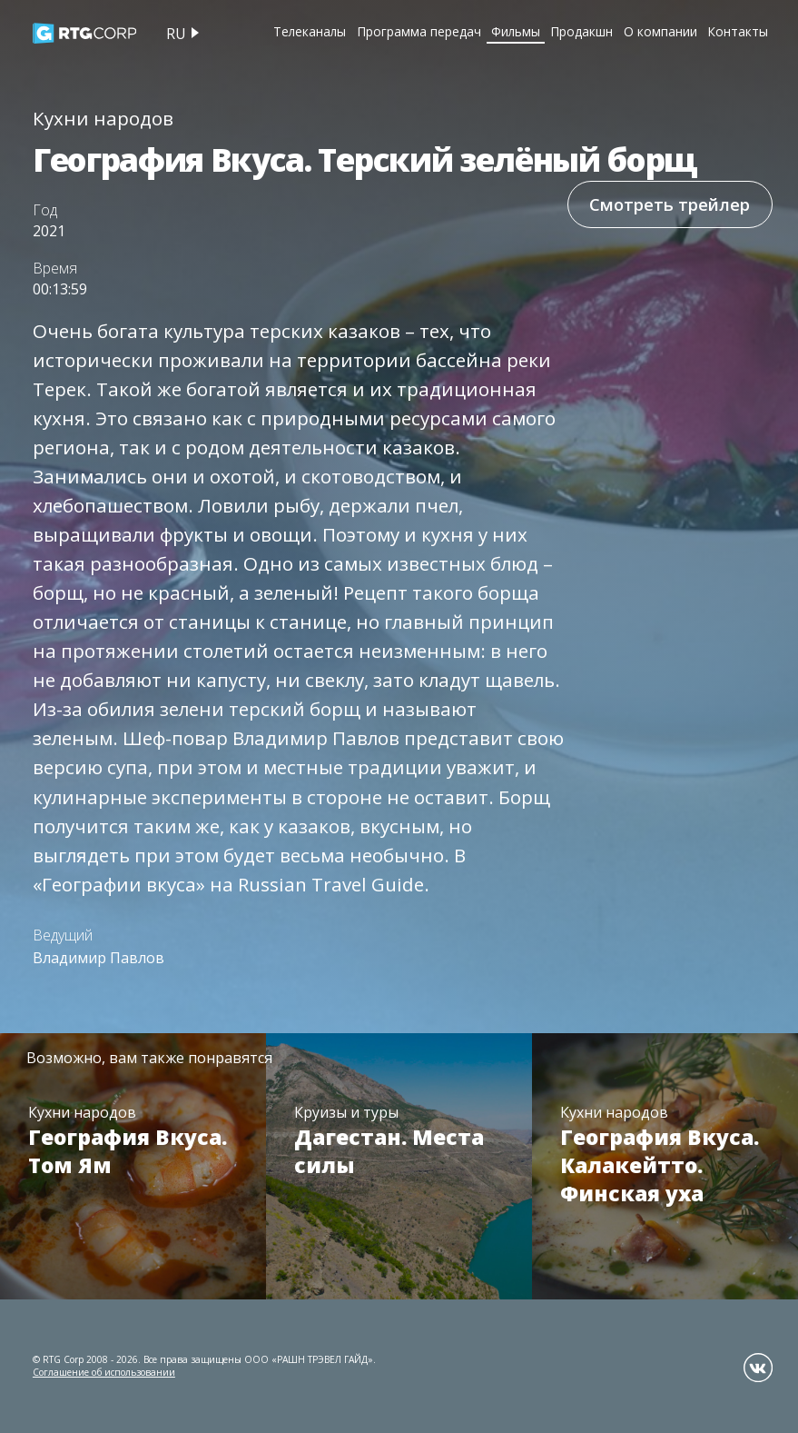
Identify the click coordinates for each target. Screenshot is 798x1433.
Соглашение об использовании (104, 1372)
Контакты (737, 31)
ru (176, 34)
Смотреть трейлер (669, 204)
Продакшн (581, 31)
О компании (660, 31)
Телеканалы (309, 31)
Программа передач (419, 31)
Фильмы (515, 31)
